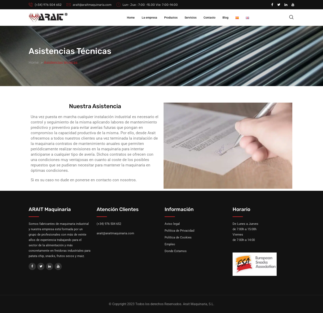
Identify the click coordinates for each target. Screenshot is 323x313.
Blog (225, 17)
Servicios (191, 17)
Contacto (209, 17)
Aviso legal (172, 224)
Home (131, 17)
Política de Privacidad (179, 230)
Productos (171, 17)
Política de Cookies (178, 237)
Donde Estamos (176, 251)
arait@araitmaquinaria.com (92, 5)
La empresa (149, 17)
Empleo (170, 244)
